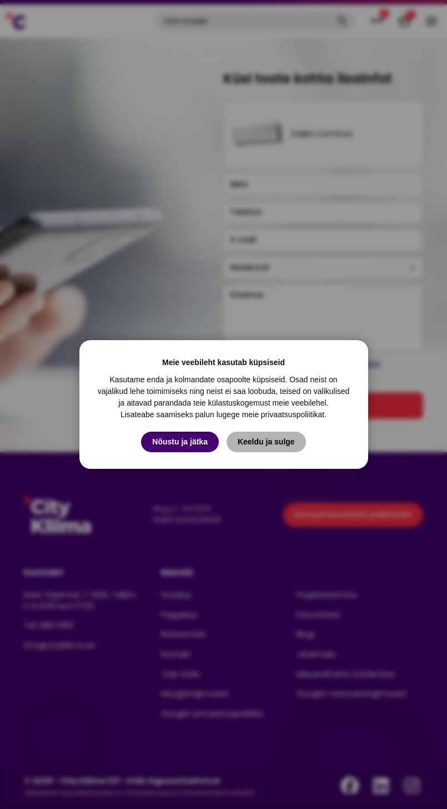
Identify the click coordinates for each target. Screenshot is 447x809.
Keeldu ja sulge (266, 441)
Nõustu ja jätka (180, 441)
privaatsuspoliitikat (292, 414)
